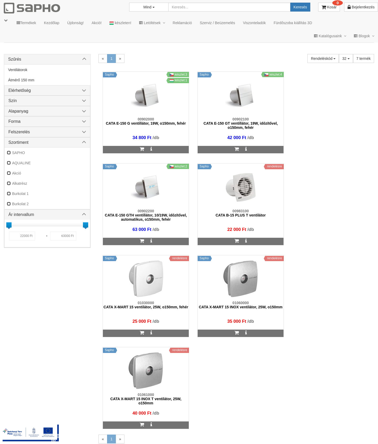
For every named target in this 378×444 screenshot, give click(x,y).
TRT (137, 433)
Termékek (26, 23)
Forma (14, 121)
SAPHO (18, 153)
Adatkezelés (194, 433)
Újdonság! (75, 23)
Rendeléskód (323, 58)
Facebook (296, 433)
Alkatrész (19, 183)
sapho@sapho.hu (27, 412)
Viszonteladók (254, 23)
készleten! (120, 23)
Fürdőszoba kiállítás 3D (293, 23)
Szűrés (14, 59)
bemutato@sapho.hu (156, 412)
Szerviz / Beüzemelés (217, 23)
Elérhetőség (19, 90)
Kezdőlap (51, 23)
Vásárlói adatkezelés (229, 433)
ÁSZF (171, 433)
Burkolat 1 (20, 194)
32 (345, 58)
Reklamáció (182, 23)
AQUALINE (21, 163)
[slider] (9, 225)
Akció (16, 173)
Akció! (97, 23)
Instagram (265, 433)
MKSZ (154, 433)
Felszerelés (19, 132)
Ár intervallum (21, 214)
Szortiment (18, 142)
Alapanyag (18, 111)
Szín (12, 100)
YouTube (356, 433)
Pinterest (326, 433)
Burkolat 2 (20, 204)
